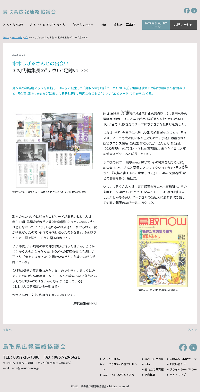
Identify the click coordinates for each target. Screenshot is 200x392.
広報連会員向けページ (156, 25)
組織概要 (150, 375)
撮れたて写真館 (124, 24)
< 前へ (7, 329)
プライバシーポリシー (183, 369)
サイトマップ (178, 375)
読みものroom (83, 24)
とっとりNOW (13, 24)
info (103, 24)
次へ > (192, 329)
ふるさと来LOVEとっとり (48, 24)
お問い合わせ (183, 24)
